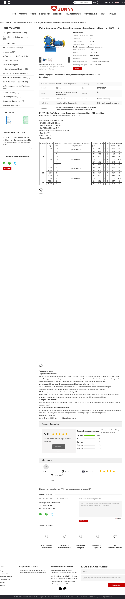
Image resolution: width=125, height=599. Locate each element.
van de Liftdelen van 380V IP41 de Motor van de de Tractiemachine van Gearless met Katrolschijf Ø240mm (64, 577)
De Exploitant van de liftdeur (13, 56)
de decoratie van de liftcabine (13, 69)
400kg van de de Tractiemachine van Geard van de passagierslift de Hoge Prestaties (46, 547)
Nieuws (102, 14)
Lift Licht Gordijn (9, 60)
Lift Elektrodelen (9, 93)
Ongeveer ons (44, 14)
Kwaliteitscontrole (73, 14)
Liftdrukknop (7, 43)
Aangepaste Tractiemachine (23, 23)
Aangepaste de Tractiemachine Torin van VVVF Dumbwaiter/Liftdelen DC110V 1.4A (64, 547)
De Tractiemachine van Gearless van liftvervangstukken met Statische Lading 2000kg (64, 583)
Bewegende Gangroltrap (11, 101)
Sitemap (2, 585)
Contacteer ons (90, 14)
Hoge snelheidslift (9, 105)
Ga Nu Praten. (109, 2)
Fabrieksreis (57, 14)
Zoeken (95, 2)
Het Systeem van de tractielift (13, 82)
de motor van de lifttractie (51, 489)
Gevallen (112, 14)
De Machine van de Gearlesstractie (15, 37)
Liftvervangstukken (10, 97)
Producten (23, 14)
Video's (33, 14)
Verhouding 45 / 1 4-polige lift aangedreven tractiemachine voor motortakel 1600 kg (97, 547)
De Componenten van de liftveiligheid (16, 86)
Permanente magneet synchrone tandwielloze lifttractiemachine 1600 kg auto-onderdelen (64, 572)
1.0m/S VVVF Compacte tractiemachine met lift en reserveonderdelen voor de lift (80, 547)
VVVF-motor (65, 489)
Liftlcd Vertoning (9, 65)
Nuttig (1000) (58, 475)
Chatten (77, 69)
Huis (14, 14)
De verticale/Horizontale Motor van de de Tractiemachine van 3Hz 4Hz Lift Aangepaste (115, 547)
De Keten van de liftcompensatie (14, 78)
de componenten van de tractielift (80, 489)
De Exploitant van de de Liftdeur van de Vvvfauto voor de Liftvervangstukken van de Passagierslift (33, 572)
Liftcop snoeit (8, 52)
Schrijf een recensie (58, 447)
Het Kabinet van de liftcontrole (14, 73)
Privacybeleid (17, 597)
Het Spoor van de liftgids (12, 48)
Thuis (2, 23)
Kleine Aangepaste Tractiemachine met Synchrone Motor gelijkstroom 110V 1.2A (51, 67)
